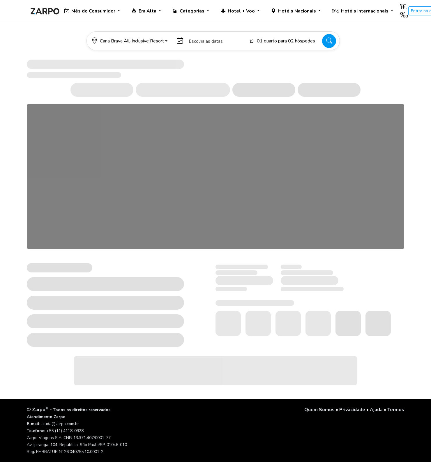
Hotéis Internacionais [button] (361, 11)
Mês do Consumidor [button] (90, 11)
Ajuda (376, 409)
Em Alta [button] (145, 11)
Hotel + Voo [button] (238, 11)
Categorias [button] (189, 11)
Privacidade (352, 409)
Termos (395, 409)
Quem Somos (319, 409)
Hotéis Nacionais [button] (294, 11)
